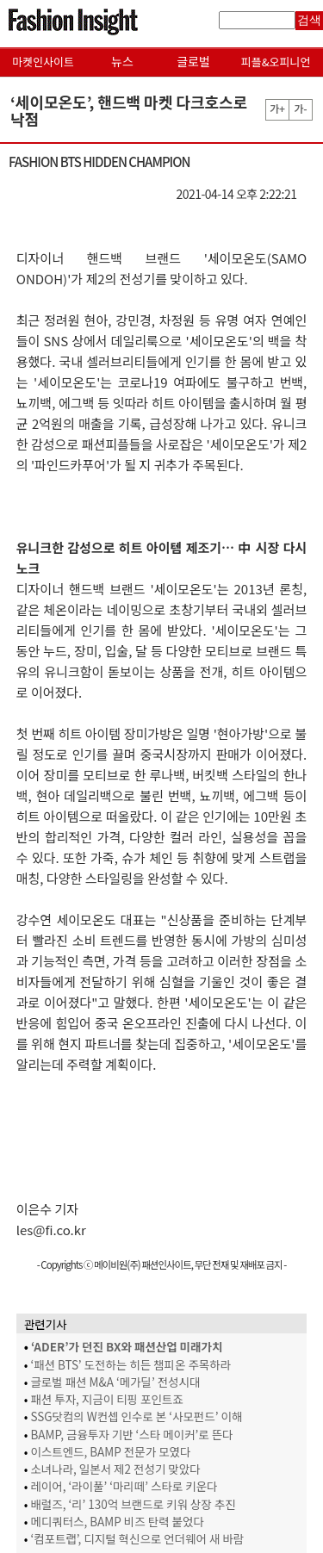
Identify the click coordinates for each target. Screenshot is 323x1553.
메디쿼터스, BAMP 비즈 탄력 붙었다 (116, 1521)
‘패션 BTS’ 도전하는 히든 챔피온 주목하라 (130, 1364)
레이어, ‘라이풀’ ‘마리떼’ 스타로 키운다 (123, 1485)
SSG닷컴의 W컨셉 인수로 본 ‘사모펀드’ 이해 (136, 1416)
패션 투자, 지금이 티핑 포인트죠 (106, 1398)
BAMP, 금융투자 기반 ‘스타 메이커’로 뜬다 (131, 1434)
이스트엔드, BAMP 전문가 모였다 (110, 1451)
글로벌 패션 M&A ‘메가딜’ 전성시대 (115, 1381)
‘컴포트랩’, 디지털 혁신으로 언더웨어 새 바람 (137, 1538)
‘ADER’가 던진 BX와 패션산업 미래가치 (126, 1346)
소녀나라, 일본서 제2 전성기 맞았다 (115, 1468)
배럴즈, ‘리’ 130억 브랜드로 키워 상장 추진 (132, 1504)
